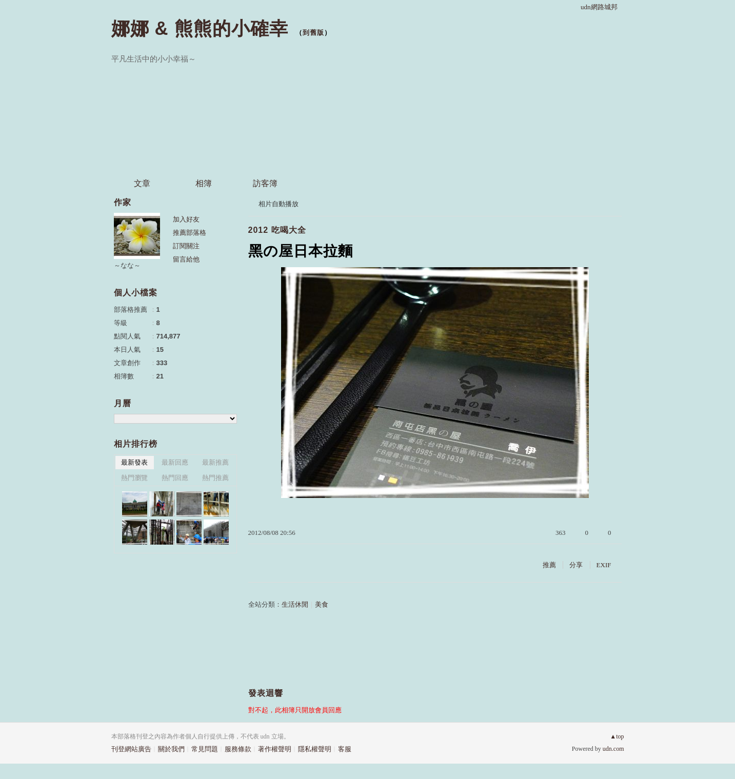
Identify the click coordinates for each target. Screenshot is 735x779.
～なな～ (127, 265)
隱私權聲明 (314, 749)
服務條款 (238, 749)
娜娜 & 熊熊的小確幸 (199, 28)
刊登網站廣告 (131, 749)
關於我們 (171, 749)
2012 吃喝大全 (277, 230)
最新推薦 (215, 462)
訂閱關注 (186, 246)
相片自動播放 (279, 204)
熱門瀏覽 (134, 478)
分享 (576, 565)
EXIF (604, 565)
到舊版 (313, 32)
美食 (321, 604)
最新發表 (134, 462)
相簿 (203, 183)
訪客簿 (265, 183)
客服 (344, 749)
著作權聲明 (274, 749)
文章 (142, 183)
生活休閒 (295, 604)
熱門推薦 (215, 478)
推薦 (549, 565)
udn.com (613, 748)
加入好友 (186, 219)
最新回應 (175, 462)
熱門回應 (175, 478)
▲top (617, 736)
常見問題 (204, 749)
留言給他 (186, 259)
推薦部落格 (189, 232)
